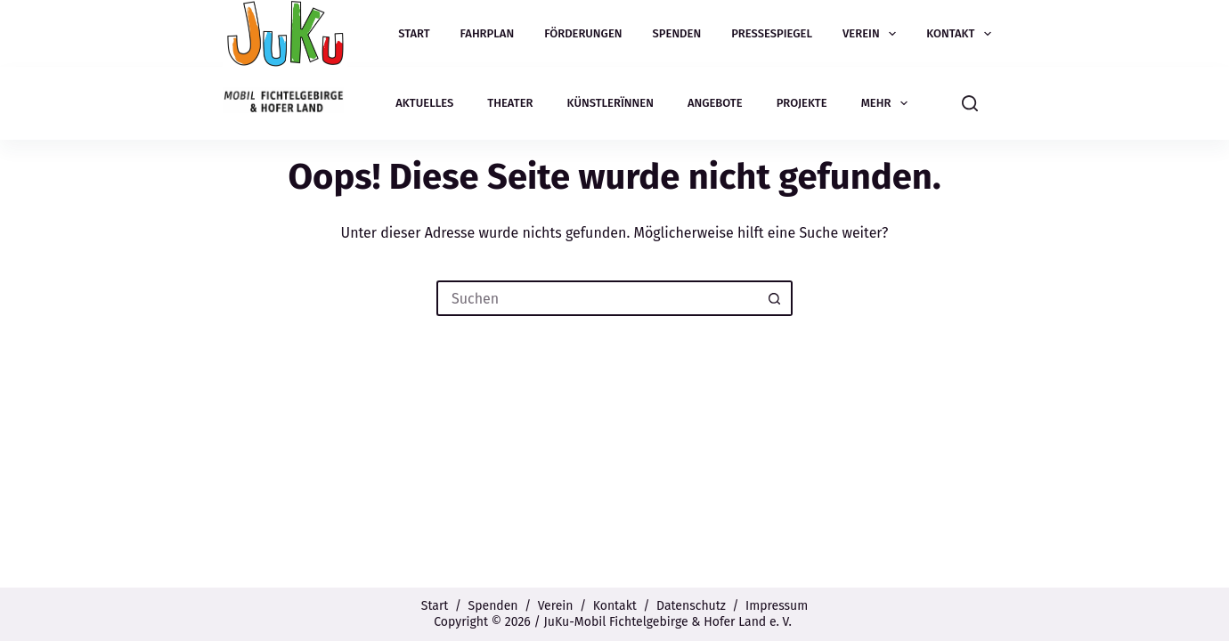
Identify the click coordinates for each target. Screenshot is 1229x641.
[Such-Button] (775, 298)
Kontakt (962, 34)
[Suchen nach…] (596, 298)
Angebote (715, 103)
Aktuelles (424, 103)
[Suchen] (970, 103)
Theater (510, 103)
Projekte (802, 103)
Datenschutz (691, 605)
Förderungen (583, 33)
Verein (872, 34)
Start (413, 33)
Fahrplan (487, 33)
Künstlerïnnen (610, 103)
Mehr (888, 103)
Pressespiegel (771, 33)
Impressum (776, 605)
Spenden (677, 33)
